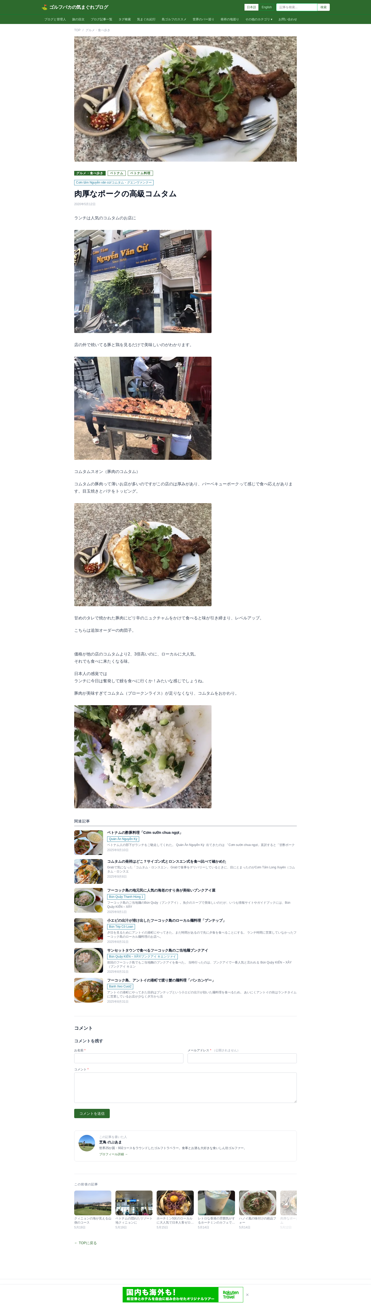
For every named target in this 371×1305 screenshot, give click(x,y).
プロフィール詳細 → (113, 1154)
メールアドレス (214, 1050)
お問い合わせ (288, 19)
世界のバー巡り (203, 19)
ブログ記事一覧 (101, 19)
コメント (81, 1069)
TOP (77, 30)
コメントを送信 (92, 1113)
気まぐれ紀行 (146, 19)
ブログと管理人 (55, 19)
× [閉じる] (247, 1294)
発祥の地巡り (230, 19)
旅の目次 (78, 19)
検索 (324, 7)
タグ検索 (125, 19)
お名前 (80, 1050)
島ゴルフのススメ (174, 19)
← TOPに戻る (85, 1243)
